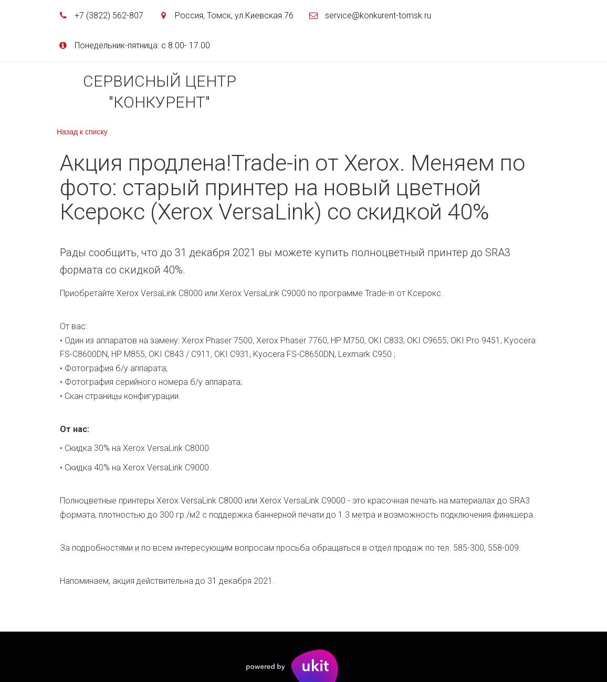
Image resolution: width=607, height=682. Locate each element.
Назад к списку (82, 132)
